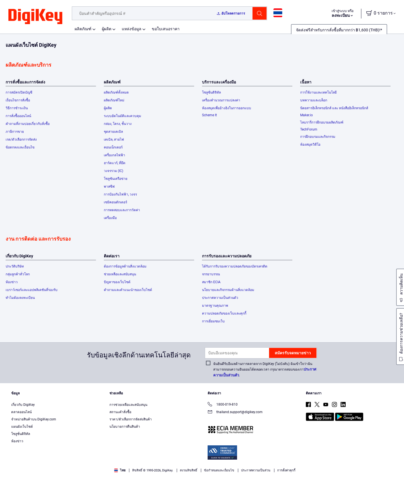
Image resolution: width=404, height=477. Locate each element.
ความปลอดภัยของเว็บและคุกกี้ (224, 313)
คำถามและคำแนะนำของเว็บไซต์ (128, 290)
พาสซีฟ (109, 187)
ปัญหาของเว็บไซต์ (117, 282)
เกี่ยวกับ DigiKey (23, 405)
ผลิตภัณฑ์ (83, 29)
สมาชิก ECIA (211, 282)
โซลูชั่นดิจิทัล (211, 92)
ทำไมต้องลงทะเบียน (20, 298)
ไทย (119, 470)
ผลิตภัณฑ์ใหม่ (114, 100)
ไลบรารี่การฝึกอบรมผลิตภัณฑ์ (321, 122)
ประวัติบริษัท (15, 266)
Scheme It (209, 115)
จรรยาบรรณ (211, 274)
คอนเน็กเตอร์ (113, 147)
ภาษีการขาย (15, 132)
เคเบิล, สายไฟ (114, 139)
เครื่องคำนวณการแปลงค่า (221, 100)
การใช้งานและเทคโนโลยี (318, 92)
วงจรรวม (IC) (113, 171)
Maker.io (306, 115)
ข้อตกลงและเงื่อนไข (20, 147)
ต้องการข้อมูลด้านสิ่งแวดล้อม (125, 266)
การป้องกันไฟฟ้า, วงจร (120, 194)
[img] (35, 17)
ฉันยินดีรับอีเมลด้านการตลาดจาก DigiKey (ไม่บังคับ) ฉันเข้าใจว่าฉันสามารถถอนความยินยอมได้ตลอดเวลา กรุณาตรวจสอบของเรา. (264, 369)
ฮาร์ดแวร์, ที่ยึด (114, 163)
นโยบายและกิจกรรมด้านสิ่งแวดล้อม (228, 290)
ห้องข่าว (12, 282)
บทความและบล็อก (313, 100)
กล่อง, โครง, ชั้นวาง (118, 124)
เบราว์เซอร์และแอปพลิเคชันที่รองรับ (32, 290)
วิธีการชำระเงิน (17, 108)
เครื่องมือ (110, 218)
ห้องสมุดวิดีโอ (310, 144)
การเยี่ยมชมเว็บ (213, 321)
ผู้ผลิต (106, 29)
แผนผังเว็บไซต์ (22, 427)
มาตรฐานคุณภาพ (215, 306)
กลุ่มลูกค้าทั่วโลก (18, 274)
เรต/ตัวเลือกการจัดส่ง (21, 139)
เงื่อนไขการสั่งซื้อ (18, 100)
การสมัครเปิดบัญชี (19, 92)
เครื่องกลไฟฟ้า (114, 155)
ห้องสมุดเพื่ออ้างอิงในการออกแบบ (226, 108)
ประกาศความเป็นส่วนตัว (220, 298)
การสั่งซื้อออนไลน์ (18, 116)
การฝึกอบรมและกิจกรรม (317, 137)
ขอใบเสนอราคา (166, 29)
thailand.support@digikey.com (235, 412)
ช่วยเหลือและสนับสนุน (120, 274)
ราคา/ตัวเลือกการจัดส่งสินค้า (130, 419)
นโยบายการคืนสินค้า (124, 427)
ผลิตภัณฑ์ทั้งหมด (116, 92)
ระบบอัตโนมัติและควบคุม (122, 116)
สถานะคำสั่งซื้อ (120, 412)
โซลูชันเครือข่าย (115, 179)
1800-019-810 (223, 405)
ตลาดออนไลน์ (21, 412)
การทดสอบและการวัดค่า (122, 210)
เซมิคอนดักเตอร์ (115, 202)
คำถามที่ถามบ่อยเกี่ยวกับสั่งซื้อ (28, 124)
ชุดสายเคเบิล (113, 132)
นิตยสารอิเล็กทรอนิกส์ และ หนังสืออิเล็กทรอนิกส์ (334, 108)
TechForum (308, 129)
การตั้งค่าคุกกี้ (286, 470)
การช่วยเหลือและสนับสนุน (128, 405)
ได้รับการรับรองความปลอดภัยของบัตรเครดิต (234, 266)
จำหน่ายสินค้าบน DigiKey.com (33, 419)
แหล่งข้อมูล (131, 29)
